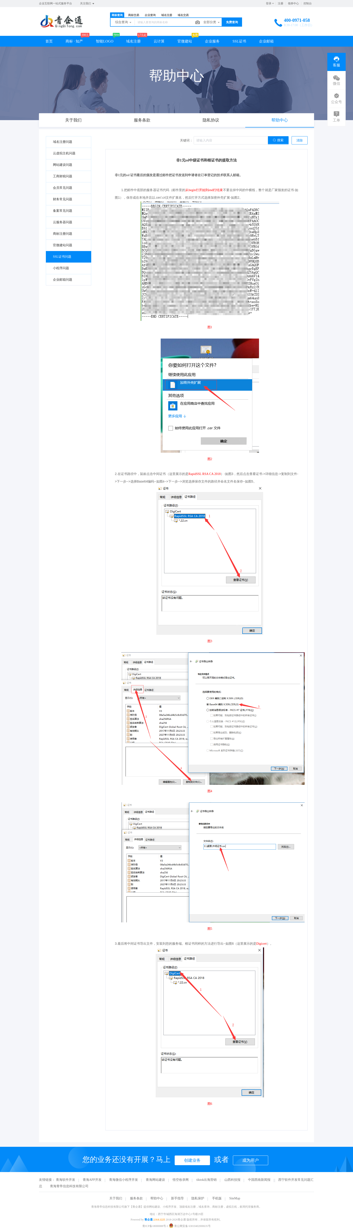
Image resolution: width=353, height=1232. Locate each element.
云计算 (159, 41)
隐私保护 (197, 1198)
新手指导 (177, 1198)
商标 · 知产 (74, 41)
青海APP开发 (92, 1179)
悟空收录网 (181, 1179)
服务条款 (136, 1198)
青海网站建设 (155, 1179)
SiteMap (234, 1198)
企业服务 (212, 41)
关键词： (186, 140)
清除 (299, 140)
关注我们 (87, 3)
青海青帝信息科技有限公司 (69, 1186)
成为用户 (250, 1160)
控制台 (307, 3)
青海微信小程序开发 (123, 1179)
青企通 (148, 1219)
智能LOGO (104, 41)
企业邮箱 (266, 41)
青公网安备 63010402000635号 (190, 1226)
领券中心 (293, 3)
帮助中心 (156, 1198)
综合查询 (123, 22)
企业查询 (150, 15)
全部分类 (211, 22)
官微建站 (184, 41)
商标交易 (133, 15)
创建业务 (192, 1160)
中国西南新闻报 (259, 1179)
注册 (280, 3)
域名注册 (166, 15)
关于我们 (115, 1198)
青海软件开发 (65, 1179)
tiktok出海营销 (206, 1179)
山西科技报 (232, 1179)
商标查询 (117, 15)
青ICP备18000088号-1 (155, 1226)
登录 (268, 3)
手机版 (217, 1198)
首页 (49, 41)
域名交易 (183, 15)
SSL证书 (239, 41)
